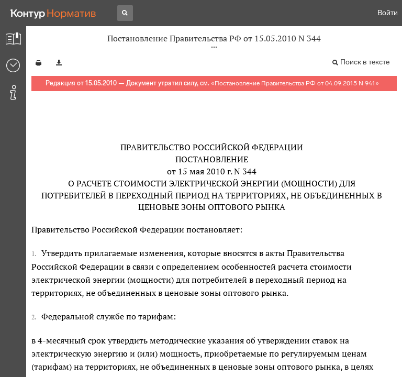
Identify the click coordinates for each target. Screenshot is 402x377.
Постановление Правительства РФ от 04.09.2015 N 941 (295, 83)
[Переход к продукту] (53, 13)
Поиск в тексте (364, 62)
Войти (387, 12)
